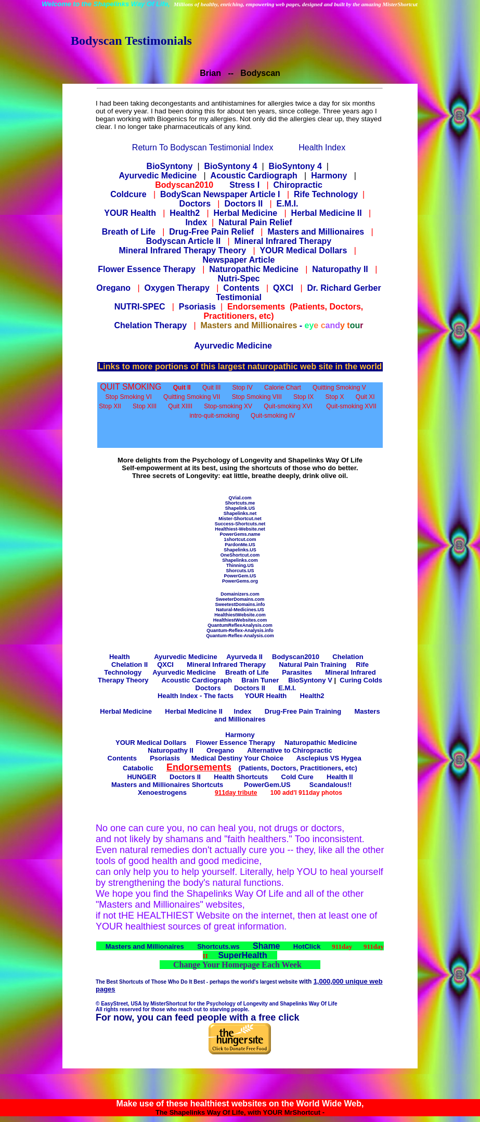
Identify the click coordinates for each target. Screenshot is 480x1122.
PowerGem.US (240, 575)
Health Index (322, 147)
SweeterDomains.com (240, 599)
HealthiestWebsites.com (240, 620)
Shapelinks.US (240, 549)
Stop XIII (145, 406)
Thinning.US (240, 565)
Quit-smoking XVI (288, 406)
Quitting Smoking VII (191, 397)
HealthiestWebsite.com (239, 614)
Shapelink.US (240, 508)
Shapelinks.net (240, 513)
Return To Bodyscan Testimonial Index (203, 147)
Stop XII (110, 406)
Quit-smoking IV (273, 415)
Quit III (211, 387)
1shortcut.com (240, 539)
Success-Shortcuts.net (240, 523)
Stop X (335, 397)
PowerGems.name (239, 534)
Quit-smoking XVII (351, 406)
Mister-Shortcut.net (240, 518)
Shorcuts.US (240, 570)
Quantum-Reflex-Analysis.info (240, 630)
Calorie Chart (282, 387)
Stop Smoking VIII (257, 397)
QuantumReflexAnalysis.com (240, 625)
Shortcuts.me (240, 503)
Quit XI (365, 397)
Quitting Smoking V (339, 387)
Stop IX (303, 397)
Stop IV (242, 387)
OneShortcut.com (240, 555)
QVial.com (240, 497)
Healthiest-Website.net (240, 529)
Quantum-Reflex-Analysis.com (240, 635)
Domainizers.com (240, 594)
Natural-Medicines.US (240, 609)
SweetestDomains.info (240, 604)
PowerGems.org (240, 581)
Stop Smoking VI (128, 397)
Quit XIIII (180, 406)
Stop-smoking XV (228, 406)
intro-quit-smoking (214, 415)
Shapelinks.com (240, 560)
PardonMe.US (240, 544)
